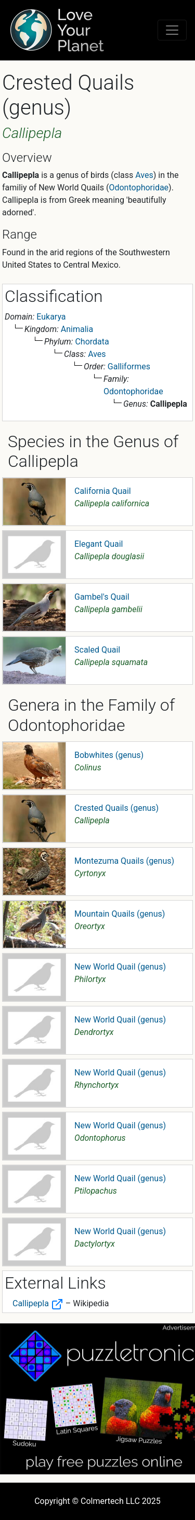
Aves (144, 175)
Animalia (77, 329)
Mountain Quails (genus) (119, 914)
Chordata (92, 342)
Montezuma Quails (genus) (124, 861)
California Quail (102, 491)
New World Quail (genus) (120, 967)
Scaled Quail (97, 650)
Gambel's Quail (101, 597)
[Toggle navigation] (172, 30)
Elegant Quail (98, 544)
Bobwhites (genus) (109, 755)
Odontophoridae (138, 187)
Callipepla (37, 1303)
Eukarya (51, 317)
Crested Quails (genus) (116, 808)
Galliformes (129, 366)
